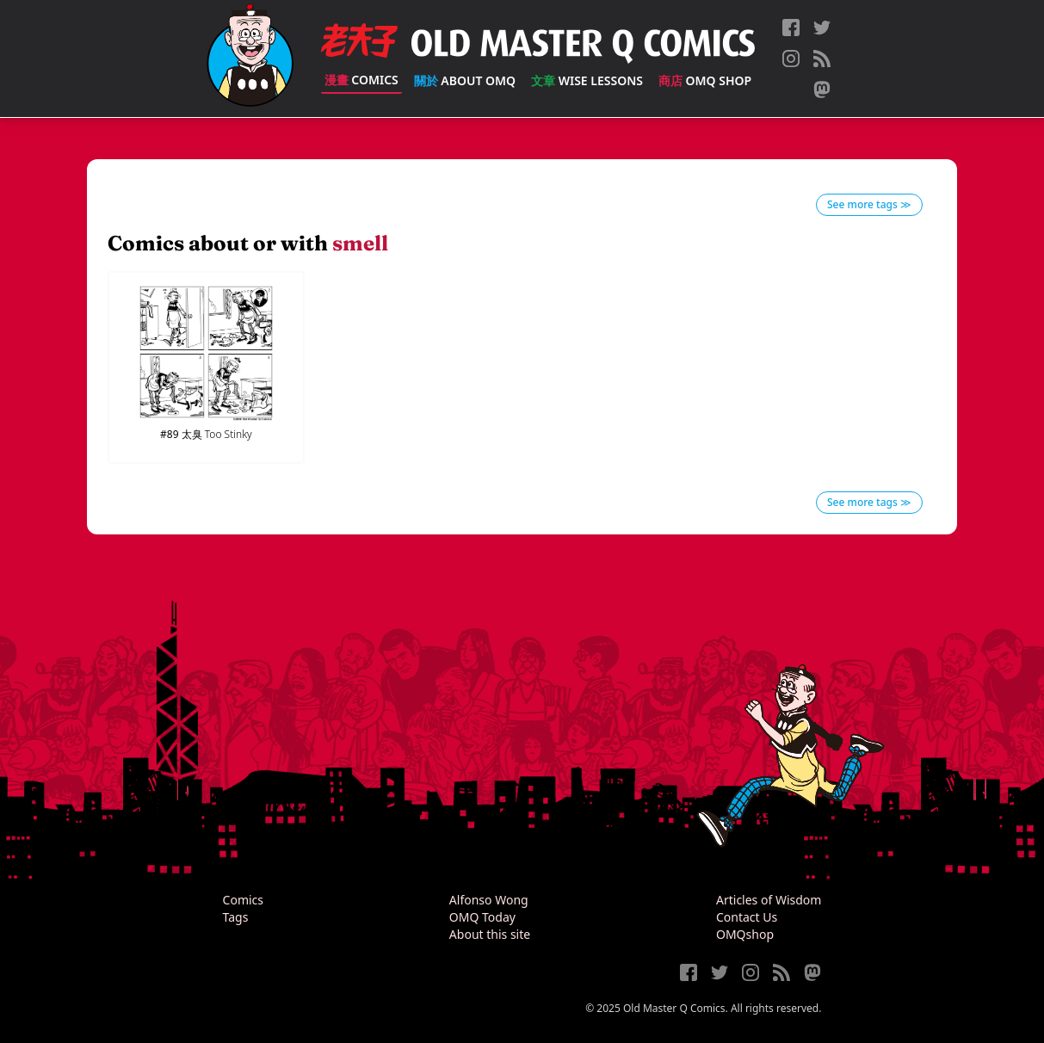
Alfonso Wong (488, 900)
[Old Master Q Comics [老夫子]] (250, 58)
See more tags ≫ (869, 204)
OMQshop (745, 934)
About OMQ (465, 80)
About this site (489, 934)
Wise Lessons (587, 80)
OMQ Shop (704, 80)
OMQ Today (482, 917)
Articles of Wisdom (768, 900)
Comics (361, 79)
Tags (236, 917)
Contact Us (746, 917)
